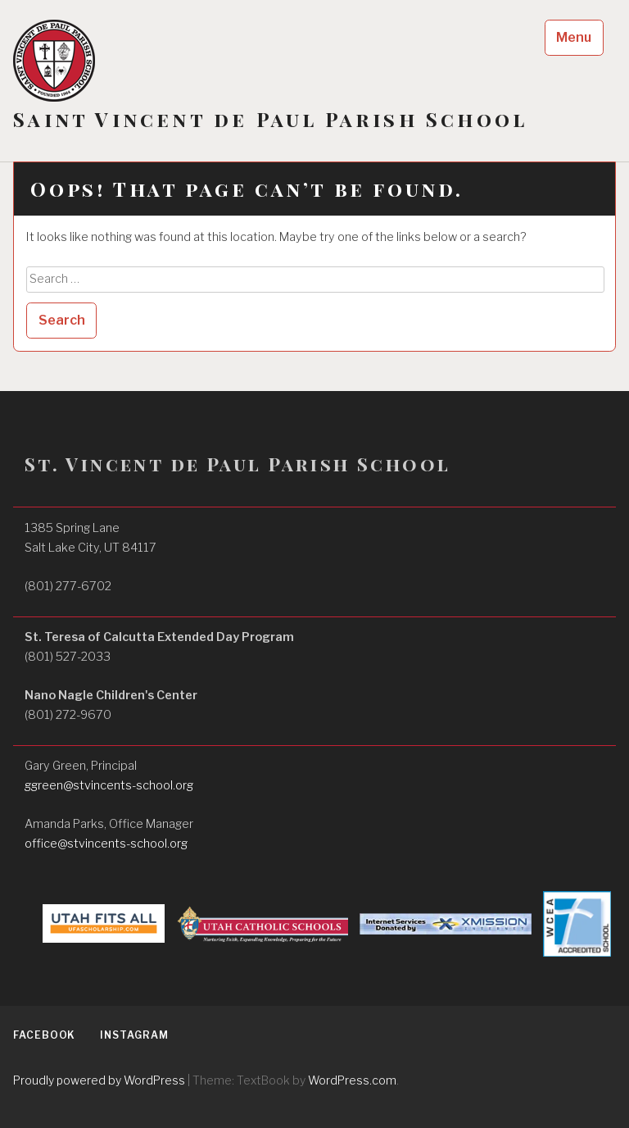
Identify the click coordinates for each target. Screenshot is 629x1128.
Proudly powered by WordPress (99, 1080)
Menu (573, 37)
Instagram (134, 1035)
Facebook (44, 1035)
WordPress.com (352, 1080)
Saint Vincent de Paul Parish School (270, 119)
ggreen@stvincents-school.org (109, 785)
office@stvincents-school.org (106, 843)
